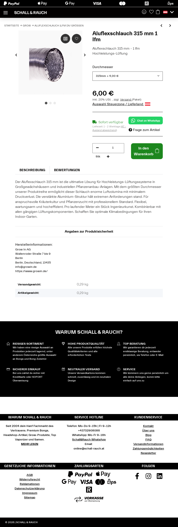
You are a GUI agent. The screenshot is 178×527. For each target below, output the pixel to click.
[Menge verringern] (97, 147)
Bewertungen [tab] (67, 170)
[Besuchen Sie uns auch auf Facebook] (137, 477)
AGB (30, 475)
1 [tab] (46, 103)
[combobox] (127, 76)
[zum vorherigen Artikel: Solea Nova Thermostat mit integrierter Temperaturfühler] (161, 25)
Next (84, 55)
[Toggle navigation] (5, 11)
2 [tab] (50, 103)
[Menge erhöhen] (108, 156)
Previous (16, 55)
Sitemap (29, 497)
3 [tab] (54, 103)
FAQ (148, 439)
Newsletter (148, 453)
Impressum (29, 493)
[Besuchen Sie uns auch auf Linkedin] (159, 477)
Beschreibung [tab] (32, 170)
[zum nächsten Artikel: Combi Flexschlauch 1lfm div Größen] (170, 25)
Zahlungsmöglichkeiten (148, 448)
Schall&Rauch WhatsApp (89, 439)
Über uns (148, 430)
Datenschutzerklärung (30, 488)
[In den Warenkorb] (147, 151)
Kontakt (148, 426)
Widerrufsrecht (29, 479)
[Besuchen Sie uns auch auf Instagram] (148, 477)
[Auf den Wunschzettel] (76, 38)
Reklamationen (30, 484)
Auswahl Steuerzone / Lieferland (121, 104)
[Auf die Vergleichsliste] (65, 38)
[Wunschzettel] (151, 12)
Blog (148, 435)
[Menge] (113, 147)
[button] (144, 12)
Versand (126, 99)
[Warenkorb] (158, 12)
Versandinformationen (148, 444)
